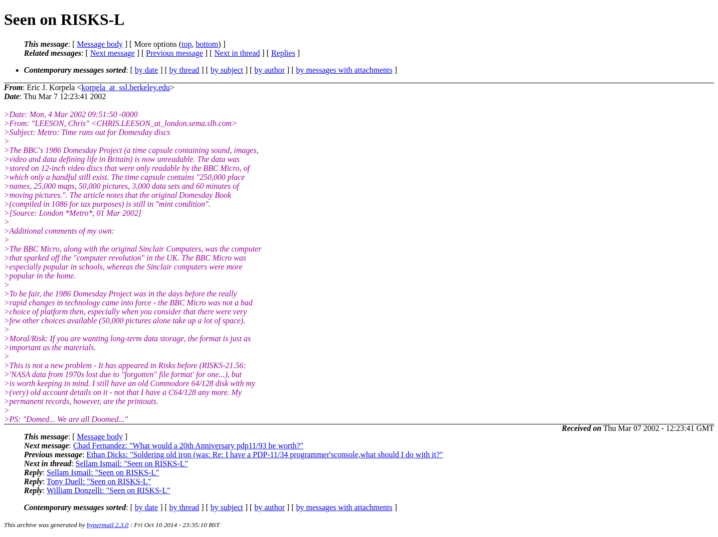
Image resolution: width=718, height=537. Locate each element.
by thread (184, 70)
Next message (112, 53)
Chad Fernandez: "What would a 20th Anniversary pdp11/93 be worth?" (188, 445)
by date (146, 70)
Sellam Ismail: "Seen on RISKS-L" (132, 463)
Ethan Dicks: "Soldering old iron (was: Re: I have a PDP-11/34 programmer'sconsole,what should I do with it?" (264, 454)
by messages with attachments (344, 70)
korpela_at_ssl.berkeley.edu (125, 87)
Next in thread (237, 53)
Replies (283, 53)
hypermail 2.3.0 (108, 525)
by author (269, 70)
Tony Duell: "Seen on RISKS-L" (98, 481)
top (186, 44)
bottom (206, 44)
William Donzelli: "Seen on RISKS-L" (108, 490)
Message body (100, 44)
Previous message (174, 53)
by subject (226, 70)
